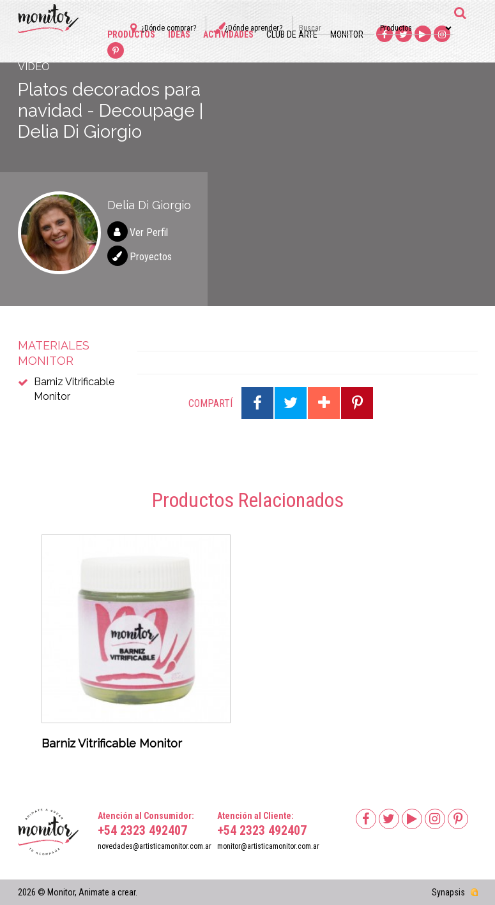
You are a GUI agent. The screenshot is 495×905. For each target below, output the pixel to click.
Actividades (228, 34)
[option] (136, 646)
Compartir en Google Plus (324, 403)
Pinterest (115, 51)
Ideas (179, 34)
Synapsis (448, 892)
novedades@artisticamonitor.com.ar (154, 846)
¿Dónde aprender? (253, 28)
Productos (131, 34)
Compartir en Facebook (257, 403)
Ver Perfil (149, 232)
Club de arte (291, 34)
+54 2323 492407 (142, 830)
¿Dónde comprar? (168, 28)
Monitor (346, 34)
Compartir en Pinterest (357, 403)
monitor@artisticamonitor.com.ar (268, 846)
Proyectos (151, 257)
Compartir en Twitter (291, 403)
